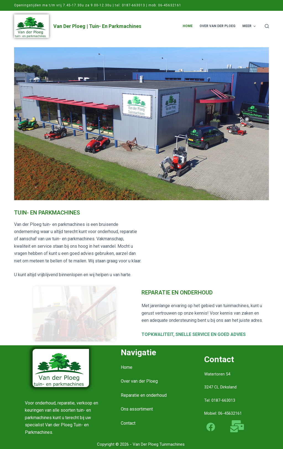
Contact (128, 423)
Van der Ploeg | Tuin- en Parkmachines (97, 26)
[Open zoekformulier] (267, 26)
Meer (249, 26)
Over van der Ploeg (139, 381)
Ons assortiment (137, 409)
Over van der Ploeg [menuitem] (217, 26)
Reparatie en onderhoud (144, 395)
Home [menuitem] (188, 26)
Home (126, 367)
